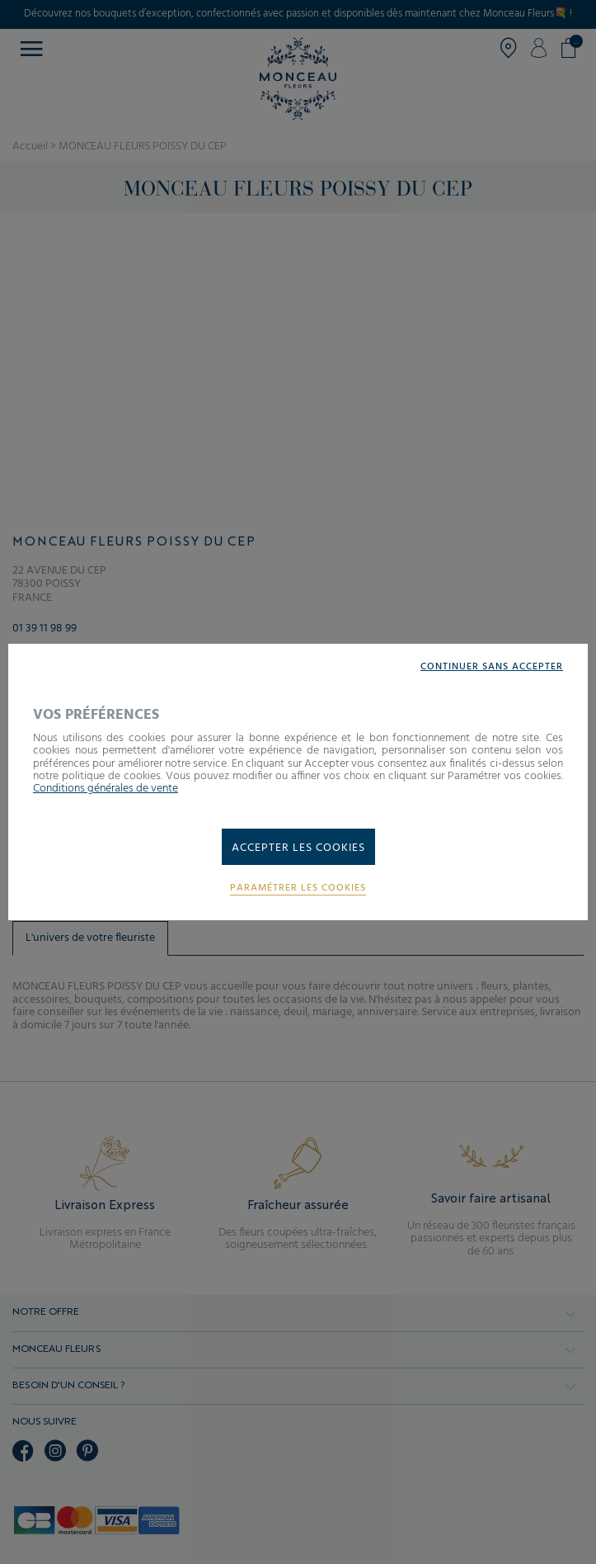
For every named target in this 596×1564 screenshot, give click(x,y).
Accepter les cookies (298, 848)
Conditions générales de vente (105, 788)
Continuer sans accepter (491, 667)
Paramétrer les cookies (298, 888)
